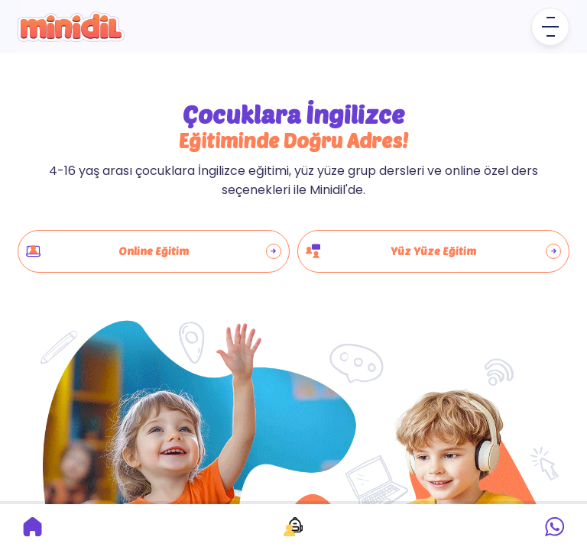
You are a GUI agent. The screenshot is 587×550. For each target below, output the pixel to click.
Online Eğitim (153, 251)
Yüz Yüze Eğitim (433, 251)
